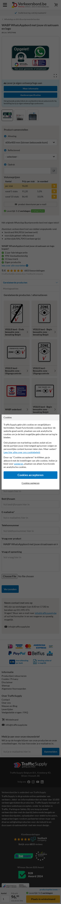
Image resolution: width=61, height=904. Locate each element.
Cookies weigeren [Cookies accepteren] (31, 483)
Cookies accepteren (30, 475)
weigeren (18, 463)
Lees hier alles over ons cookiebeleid (22, 452)
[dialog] (30, 452)
